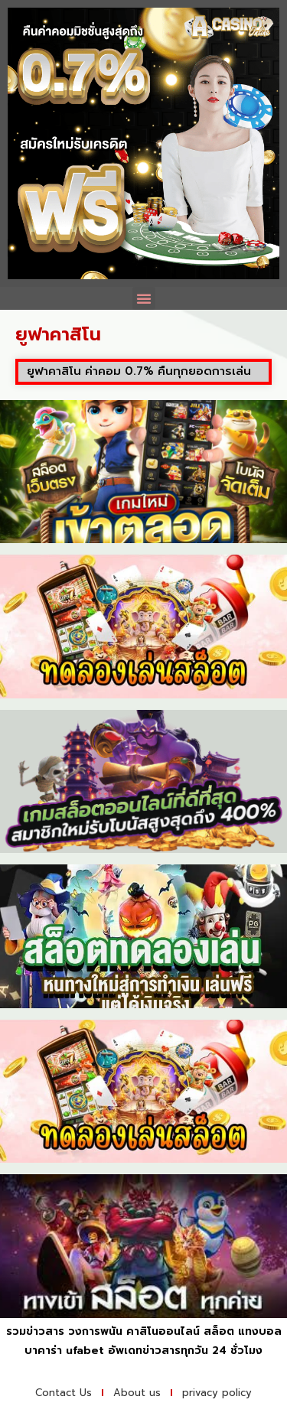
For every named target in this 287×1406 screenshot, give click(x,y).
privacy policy (217, 1392)
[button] (143, 298)
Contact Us (63, 1392)
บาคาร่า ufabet (64, 1351)
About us (137, 1392)
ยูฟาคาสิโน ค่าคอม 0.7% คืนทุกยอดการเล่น (139, 371)
